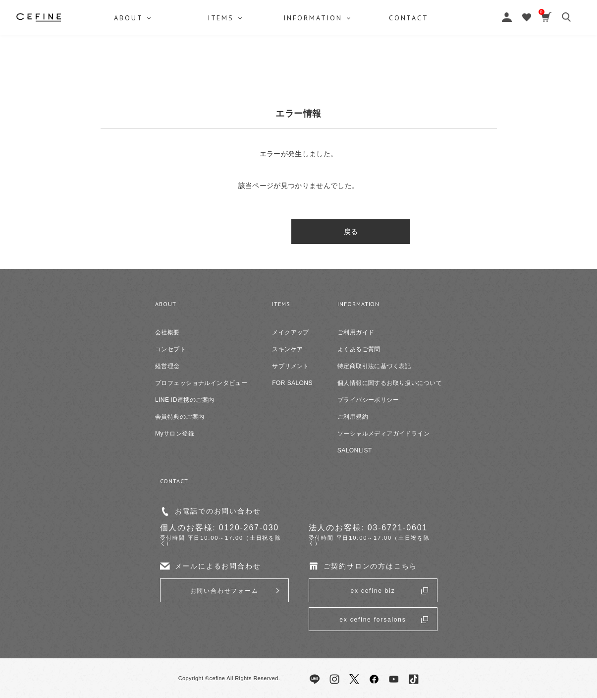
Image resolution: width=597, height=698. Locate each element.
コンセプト (170, 349)
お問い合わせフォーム (224, 590)
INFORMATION (351, 67)
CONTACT (466, 67)
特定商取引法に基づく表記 (374, 366)
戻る (298, 232)
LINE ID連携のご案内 (184, 399)
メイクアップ (290, 332)
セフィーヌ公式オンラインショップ (298, 30)
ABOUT (128, 67)
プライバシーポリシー (368, 399)
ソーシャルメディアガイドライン (383, 433)
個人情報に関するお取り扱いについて (389, 383)
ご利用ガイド (356, 332)
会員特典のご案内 (179, 416)
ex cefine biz (372, 590)
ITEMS (240, 67)
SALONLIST (354, 450)
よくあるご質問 (358, 349)
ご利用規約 (352, 416)
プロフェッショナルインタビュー (201, 383)
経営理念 (167, 366)
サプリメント (290, 366)
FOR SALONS (292, 383)
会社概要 (167, 332)
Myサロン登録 (174, 433)
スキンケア (287, 349)
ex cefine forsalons (372, 619)
